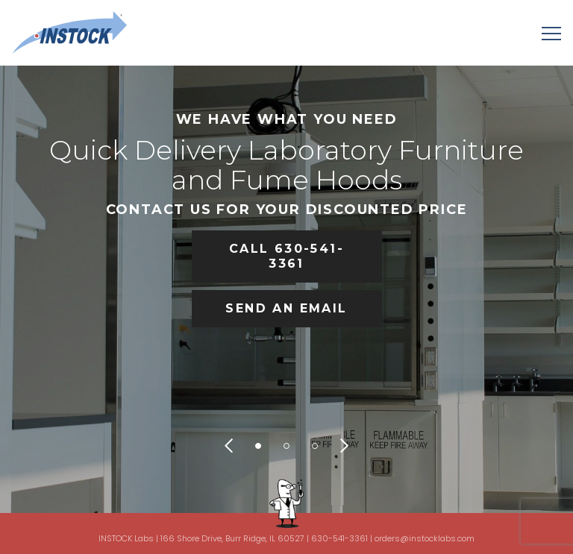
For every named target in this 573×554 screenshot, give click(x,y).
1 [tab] (258, 446)
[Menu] (551, 32)
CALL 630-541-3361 (286, 256)
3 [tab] (315, 446)
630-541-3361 (339, 538)
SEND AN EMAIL (286, 308)
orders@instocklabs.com (425, 538)
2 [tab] (286, 446)
